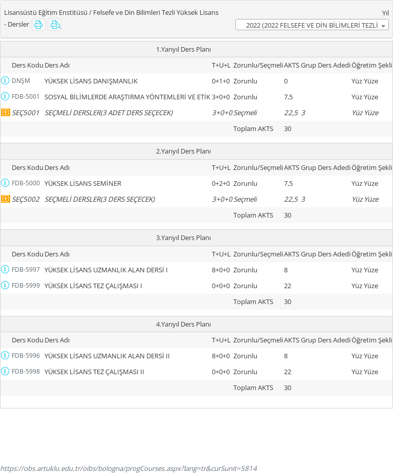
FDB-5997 (26, 269)
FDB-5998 (26, 371)
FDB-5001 (26, 96)
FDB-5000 (26, 183)
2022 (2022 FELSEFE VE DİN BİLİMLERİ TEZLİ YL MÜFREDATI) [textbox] (312, 25)
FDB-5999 (26, 285)
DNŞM (21, 80)
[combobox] (312, 24)
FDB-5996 (26, 355)
